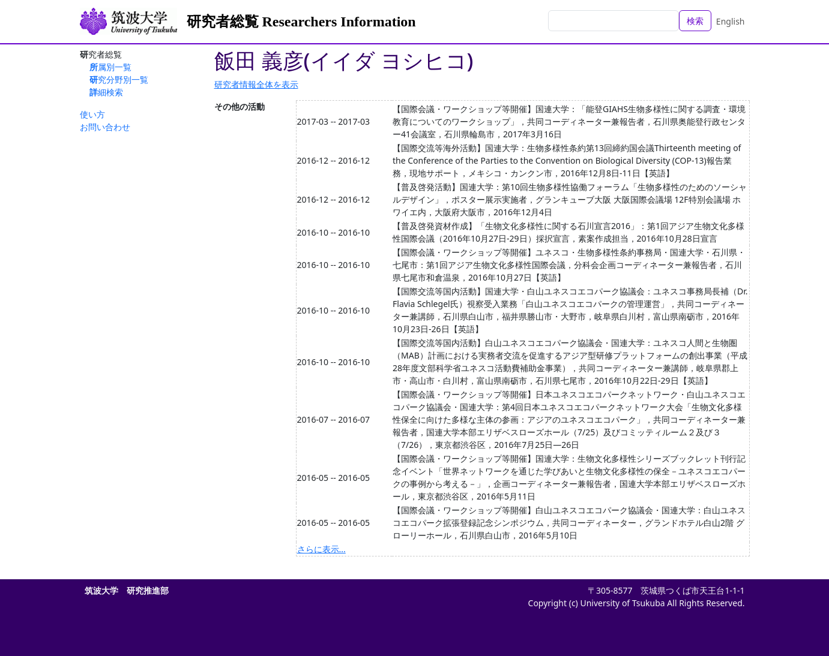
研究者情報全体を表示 (256, 84)
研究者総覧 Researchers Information (301, 21)
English (730, 21)
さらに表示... (321, 549)
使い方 (92, 114)
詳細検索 (106, 92)
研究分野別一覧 (118, 79)
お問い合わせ (105, 127)
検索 (695, 20)
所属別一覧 (110, 67)
